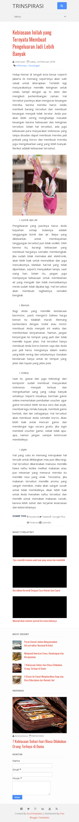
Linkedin (45, 522)
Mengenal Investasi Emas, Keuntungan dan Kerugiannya (44, 655)
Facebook (33, 516)
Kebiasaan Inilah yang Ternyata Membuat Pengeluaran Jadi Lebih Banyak (33, 43)
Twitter (44, 516)
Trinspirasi (28, 6)
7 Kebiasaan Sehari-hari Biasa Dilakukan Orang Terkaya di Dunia (43, 666)
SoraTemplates (34, 813)
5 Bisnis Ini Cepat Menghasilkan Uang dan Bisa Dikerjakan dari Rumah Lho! (43, 678)
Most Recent (20, 634)
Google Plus (57, 516)
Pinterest (33, 522)
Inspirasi (18, 690)
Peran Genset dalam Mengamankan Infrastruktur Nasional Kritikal (40, 643)
